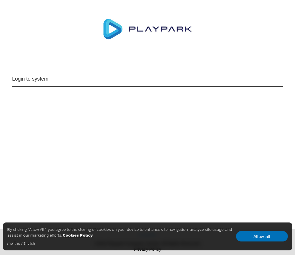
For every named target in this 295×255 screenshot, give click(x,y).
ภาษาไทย (13, 243)
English (29, 243)
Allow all (261, 236)
